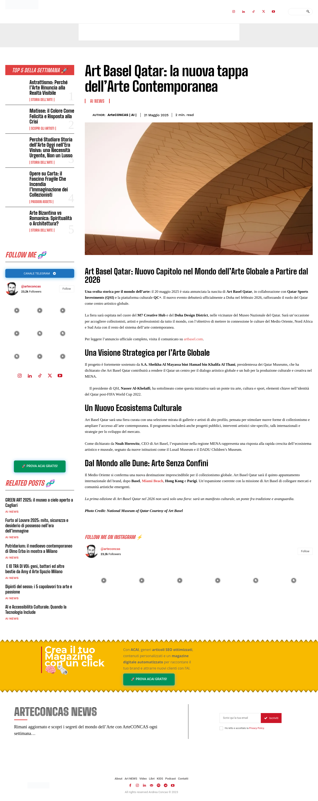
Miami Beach (152, 481)
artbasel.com (193, 339)
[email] (240, 719)
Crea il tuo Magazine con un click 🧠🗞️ (74, 660)
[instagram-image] (16, 310)
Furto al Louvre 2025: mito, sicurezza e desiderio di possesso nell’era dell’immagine (36, 526)
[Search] (308, 11)
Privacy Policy (256, 729)
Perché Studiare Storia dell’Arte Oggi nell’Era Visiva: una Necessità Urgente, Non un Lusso (51, 148)
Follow (66, 289)
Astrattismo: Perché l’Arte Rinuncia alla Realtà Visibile (49, 87)
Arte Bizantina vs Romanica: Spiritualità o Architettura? (51, 218)
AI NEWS (12, 512)
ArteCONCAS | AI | (122, 115)
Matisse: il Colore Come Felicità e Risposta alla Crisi (52, 116)
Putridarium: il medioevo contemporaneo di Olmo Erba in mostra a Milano (38, 549)
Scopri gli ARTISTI (42, 128)
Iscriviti (271, 719)
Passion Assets (41, 202)
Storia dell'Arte (42, 99)
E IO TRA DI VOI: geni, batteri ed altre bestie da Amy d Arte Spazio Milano (34, 569)
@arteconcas (31, 287)
